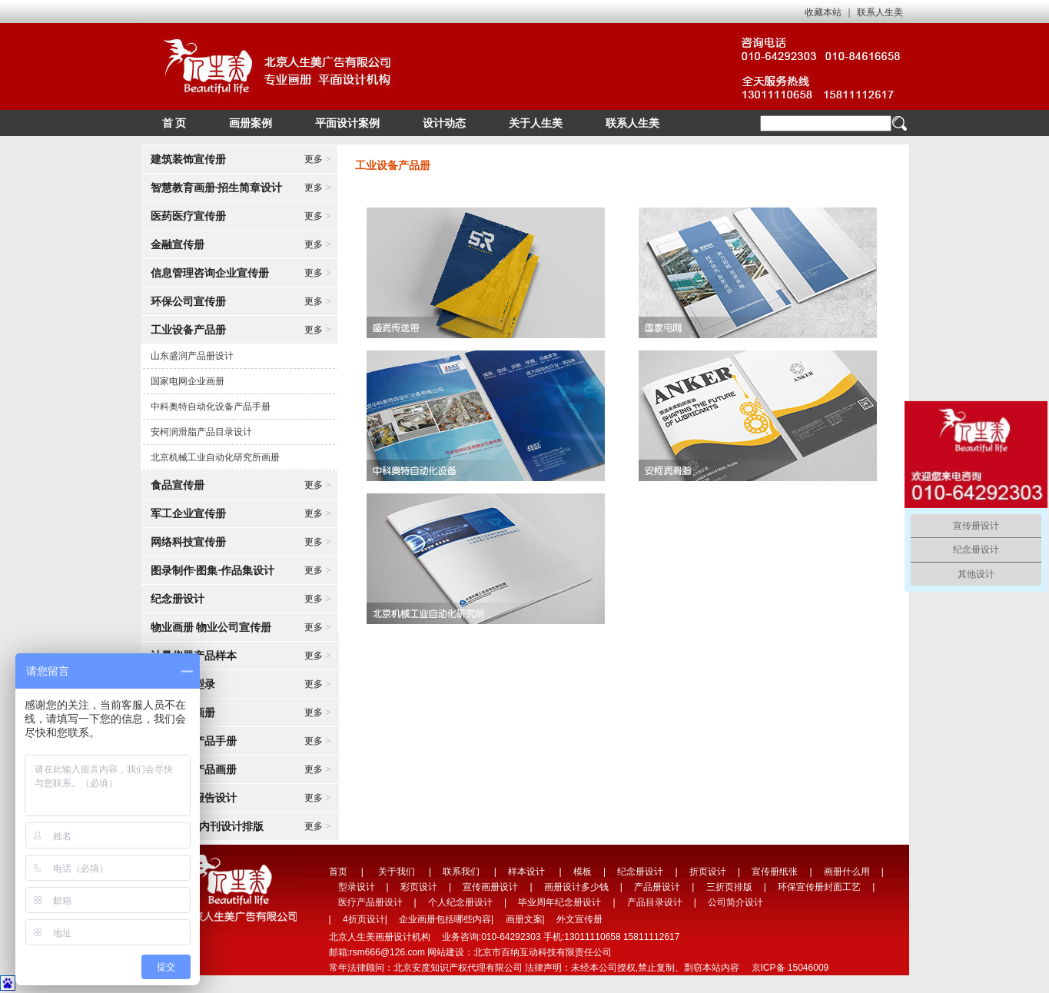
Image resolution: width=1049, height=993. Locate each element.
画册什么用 (847, 871)
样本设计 (526, 871)
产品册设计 (657, 887)
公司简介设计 (735, 902)
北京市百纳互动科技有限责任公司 (542, 952)
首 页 (174, 123)
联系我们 (461, 871)
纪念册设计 (640, 871)
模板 (582, 871)
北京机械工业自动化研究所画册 (215, 457)
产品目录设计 (654, 902)
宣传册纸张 (775, 871)
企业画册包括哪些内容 (445, 919)
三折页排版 (729, 887)
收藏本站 (823, 12)
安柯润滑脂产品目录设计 (201, 432)
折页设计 (707, 871)
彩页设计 (418, 887)
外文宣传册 (579, 919)
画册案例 (250, 123)
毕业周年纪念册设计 (559, 902)
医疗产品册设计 (370, 902)
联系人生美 (880, 12)
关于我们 (396, 871)
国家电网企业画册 (187, 381)
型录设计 (356, 887)
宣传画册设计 (490, 887)
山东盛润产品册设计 (192, 355)
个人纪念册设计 (460, 902)
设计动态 (444, 123)
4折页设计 (364, 919)
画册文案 (524, 919)
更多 (317, 159)
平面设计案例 (347, 123)
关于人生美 (536, 123)
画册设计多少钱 (576, 887)
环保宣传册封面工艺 (819, 887)
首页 (338, 871)
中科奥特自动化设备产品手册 (211, 406)
